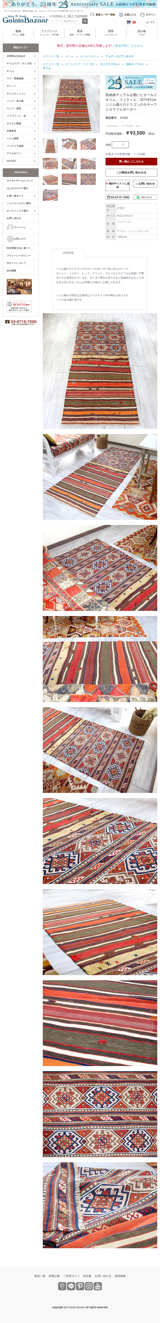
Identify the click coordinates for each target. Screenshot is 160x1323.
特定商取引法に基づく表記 (21, 248)
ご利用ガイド (71, 1276)
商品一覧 (39, 1276)
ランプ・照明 (14, 108)
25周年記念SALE (16, 56)
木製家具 (11, 130)
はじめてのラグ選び (17, 188)
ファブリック (49, 33)
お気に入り (16, 238)
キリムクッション (16, 93)
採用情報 (120, 1276)
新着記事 (54, 1276)
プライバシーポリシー (19, 255)
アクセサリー (14, 153)
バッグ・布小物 (15, 101)
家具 (80, 33)
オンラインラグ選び (17, 210)
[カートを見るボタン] (131, 22)
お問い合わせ (14, 218)
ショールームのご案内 (19, 203)
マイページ (16, 227)
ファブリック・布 (16, 115)
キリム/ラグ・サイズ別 (19, 63)
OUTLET (11, 161)
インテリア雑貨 (15, 146)
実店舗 (87, 1276)
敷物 (18, 33)
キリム (10, 71)
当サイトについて (16, 263)
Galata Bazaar (76, 1307)
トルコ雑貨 (13, 138)
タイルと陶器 (14, 123)
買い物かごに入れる (131, 161)
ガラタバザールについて (20, 180)
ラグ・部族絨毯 (15, 78)
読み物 (142, 33)
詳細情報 (68, 252)
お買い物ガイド (15, 195)
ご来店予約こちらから (127, 45)
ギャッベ (11, 86)
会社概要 (11, 270)
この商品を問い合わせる (131, 172)
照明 (111, 33)
